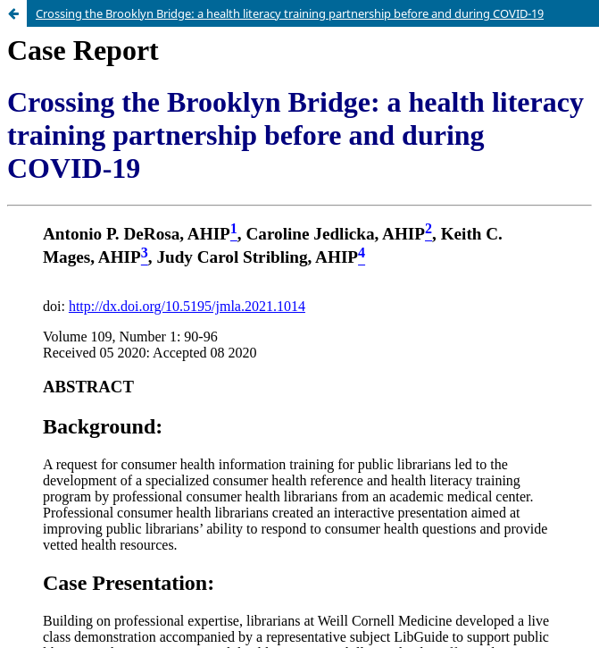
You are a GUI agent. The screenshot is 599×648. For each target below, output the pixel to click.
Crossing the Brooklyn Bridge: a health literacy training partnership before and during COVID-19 (290, 13)
